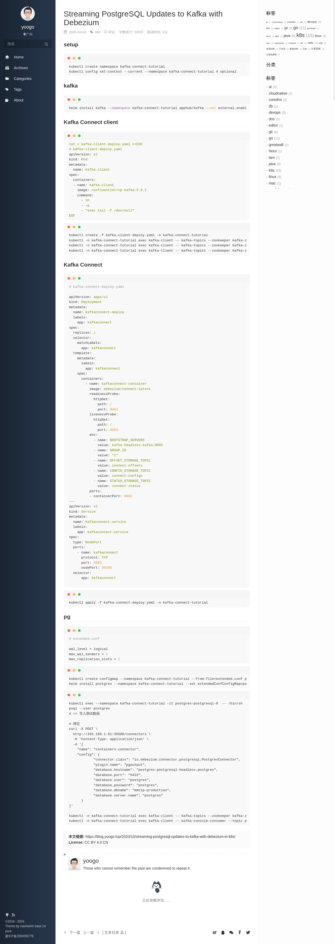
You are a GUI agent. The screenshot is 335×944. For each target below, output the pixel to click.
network (294, 43)
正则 (306, 49)
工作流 (284, 49)
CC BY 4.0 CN (96, 842)
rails (313, 42)
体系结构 (272, 49)
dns (269, 28)
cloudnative (279, 22)
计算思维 (317, 48)
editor (279, 28)
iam (278, 36)
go (299, 27)
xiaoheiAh (27, 926)
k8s (305, 35)
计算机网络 (273, 54)
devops (314, 21)
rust (322, 43)
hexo (270, 36)
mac (269, 43)
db (303, 22)
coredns (293, 22)
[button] (114, 932)
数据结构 (296, 49)
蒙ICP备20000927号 (19, 936)
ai (268, 22)
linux (320, 36)
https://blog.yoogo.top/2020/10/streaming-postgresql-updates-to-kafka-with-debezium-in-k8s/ (161, 836)
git (288, 28)
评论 (111, 32)
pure (8, 931)
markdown (281, 43)
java (289, 36)
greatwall (313, 28)
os (303, 43)
